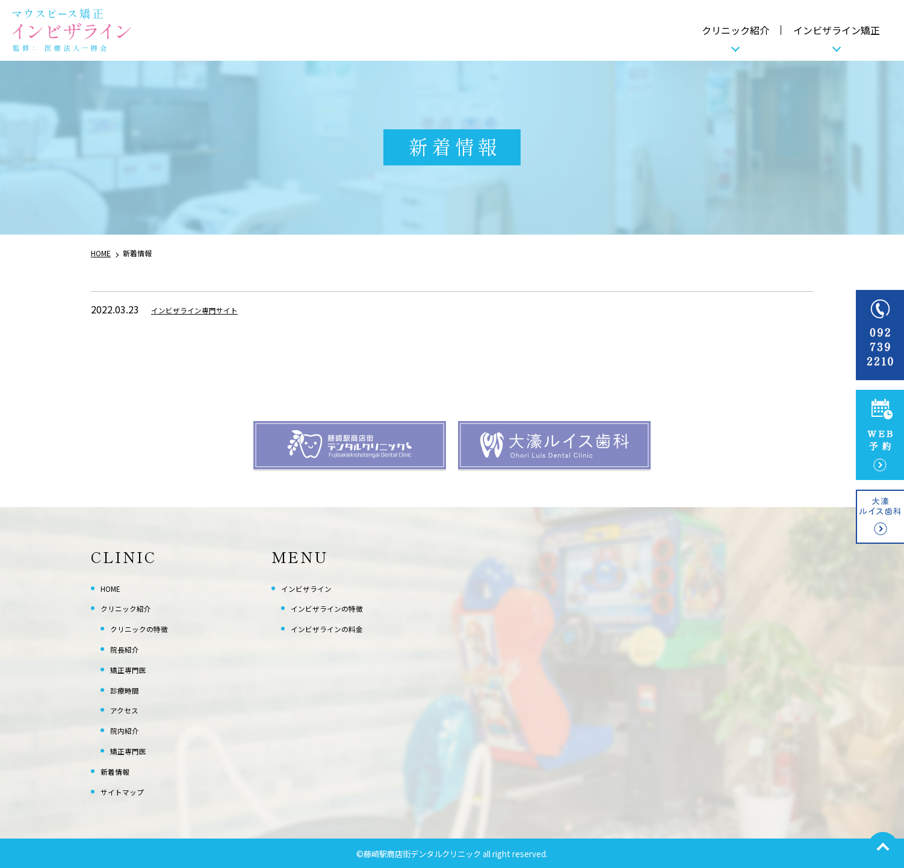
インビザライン (314, 587)
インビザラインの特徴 (339, 607)
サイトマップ (129, 791)
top (883, 847)
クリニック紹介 (735, 30)
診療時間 (129, 689)
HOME (114, 587)
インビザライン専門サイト (209, 309)
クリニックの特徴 (148, 628)
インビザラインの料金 (339, 628)
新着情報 (120, 770)
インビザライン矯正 (836, 30)
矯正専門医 (134, 669)
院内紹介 (129, 729)
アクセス (129, 709)
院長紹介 (129, 648)
